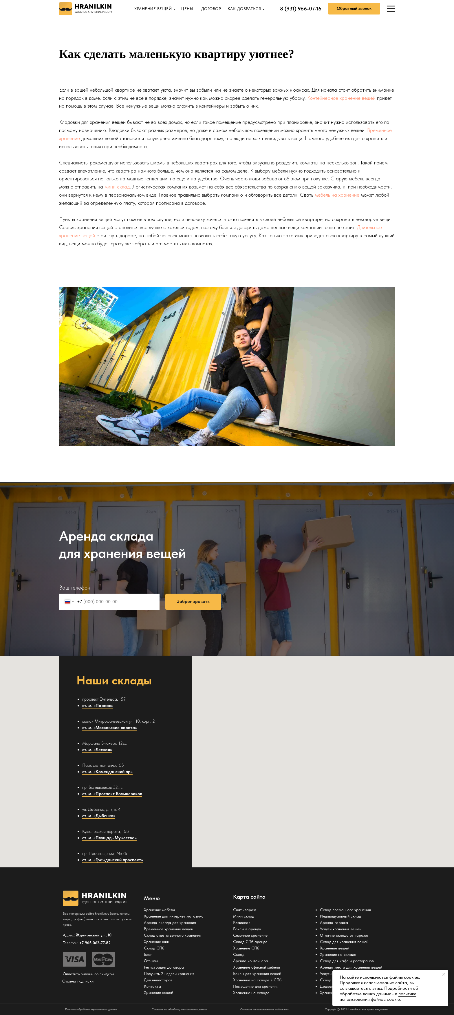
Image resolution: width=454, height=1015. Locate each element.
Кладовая (241, 922)
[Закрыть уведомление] (444, 974)
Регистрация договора (164, 967)
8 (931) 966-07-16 (300, 9)
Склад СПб (154, 948)
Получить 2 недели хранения (169, 973)
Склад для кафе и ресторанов (347, 960)
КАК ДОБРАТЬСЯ (244, 8)
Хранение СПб (246, 948)
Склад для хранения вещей (344, 941)
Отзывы (151, 960)
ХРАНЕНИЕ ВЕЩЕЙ (153, 8)
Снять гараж (244, 909)
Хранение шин (156, 941)
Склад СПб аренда (250, 941)
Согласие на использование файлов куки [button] (264, 1009)
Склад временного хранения (345, 909)
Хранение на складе (251, 992)
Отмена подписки (78, 981)
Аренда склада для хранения (170, 922)
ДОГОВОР (211, 8)
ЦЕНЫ (187, 8)
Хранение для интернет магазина (174, 916)
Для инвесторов (158, 980)
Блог (148, 954)
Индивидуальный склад (340, 916)
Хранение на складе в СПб (257, 980)
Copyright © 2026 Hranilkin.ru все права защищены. (356, 1009)
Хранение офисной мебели (256, 967)
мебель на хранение (337, 195)
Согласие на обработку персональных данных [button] (179, 1009)
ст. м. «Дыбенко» (98, 815)
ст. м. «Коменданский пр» (107, 771)
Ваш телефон (74, 587)
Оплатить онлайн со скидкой (88, 973)
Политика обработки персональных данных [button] (91, 1009)
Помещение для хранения (256, 986)
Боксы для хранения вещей (257, 973)
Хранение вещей (334, 948)
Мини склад (243, 916)
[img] (391, 9)
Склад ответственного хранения (172, 935)
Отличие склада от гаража (344, 935)
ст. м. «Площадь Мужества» (109, 837)
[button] (354, 8)
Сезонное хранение (250, 935)
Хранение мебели (159, 909)
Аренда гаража (334, 922)
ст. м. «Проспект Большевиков (112, 793)
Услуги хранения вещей (340, 929)
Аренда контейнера (250, 960)
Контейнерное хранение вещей (341, 98)
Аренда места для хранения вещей (351, 967)
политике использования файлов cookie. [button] (378, 996)
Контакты (152, 986)
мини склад (117, 187)
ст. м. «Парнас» (97, 705)
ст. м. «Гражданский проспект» (112, 859)
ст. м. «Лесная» (97, 749)
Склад (238, 954)
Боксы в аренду (247, 929)
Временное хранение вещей (168, 929)
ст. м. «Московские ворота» (109, 727)
